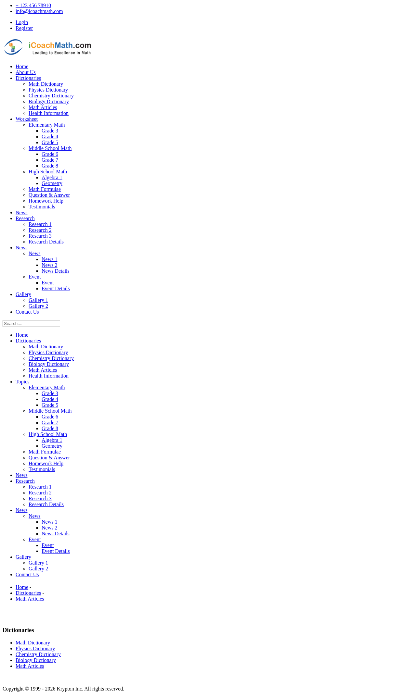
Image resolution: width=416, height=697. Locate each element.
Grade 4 (50, 136)
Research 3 (40, 236)
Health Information (49, 113)
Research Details (46, 241)
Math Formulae (45, 189)
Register (24, 28)
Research (25, 218)
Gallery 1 (38, 300)
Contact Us (27, 312)
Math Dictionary (46, 84)
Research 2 (40, 230)
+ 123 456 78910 (33, 5)
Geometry (52, 183)
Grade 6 (50, 154)
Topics (22, 381)
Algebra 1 (52, 177)
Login (22, 22)
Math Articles (43, 107)
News (21, 212)
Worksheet (27, 119)
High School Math (48, 171)
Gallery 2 (38, 306)
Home (22, 66)
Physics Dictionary (48, 90)
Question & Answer (49, 195)
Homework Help (46, 201)
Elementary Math (47, 125)
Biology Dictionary (49, 101)
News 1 (49, 259)
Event (35, 277)
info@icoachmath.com (39, 11)
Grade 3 (50, 130)
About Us (26, 72)
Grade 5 (50, 142)
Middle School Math (50, 148)
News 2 (49, 265)
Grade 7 (50, 160)
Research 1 (40, 224)
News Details (56, 271)
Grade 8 (50, 165)
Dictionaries (28, 78)
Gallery (23, 294)
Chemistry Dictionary (51, 95)
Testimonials (42, 206)
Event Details (56, 288)
